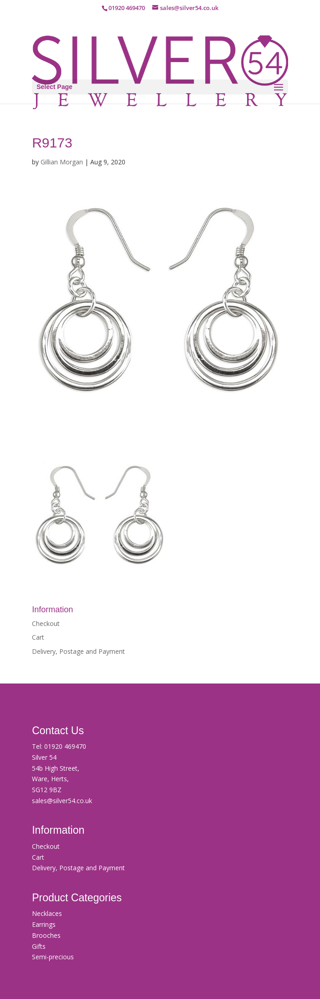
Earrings (44, 924)
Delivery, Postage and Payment (78, 651)
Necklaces (47, 913)
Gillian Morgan (62, 162)
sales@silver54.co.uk (62, 800)
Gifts (39, 946)
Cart (38, 637)
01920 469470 (65, 746)
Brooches (46, 935)
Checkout (46, 623)
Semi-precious (53, 956)
